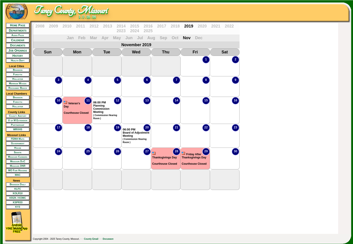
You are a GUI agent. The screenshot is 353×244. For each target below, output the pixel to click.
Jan (70, 38)
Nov (186, 38)
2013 (107, 26)
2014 (121, 26)
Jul (140, 38)
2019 (188, 26)
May (117, 38)
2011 (80, 26)
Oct (175, 38)
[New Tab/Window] (16, 35)
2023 (121, 31)
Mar (93, 38)
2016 (148, 26)
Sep (163, 38)
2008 (40, 26)
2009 (53, 26)
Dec (198, 38)
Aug (151, 38)
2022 (229, 26)
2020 (202, 26)
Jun (129, 38)
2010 (67, 26)
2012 (94, 26)
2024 (134, 31)
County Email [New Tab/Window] (91, 239)
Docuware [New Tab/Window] (108, 239)
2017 (161, 26)
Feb (82, 38)
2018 (175, 26)
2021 (215, 26)
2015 (134, 26)
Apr (105, 38)
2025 (148, 31)
